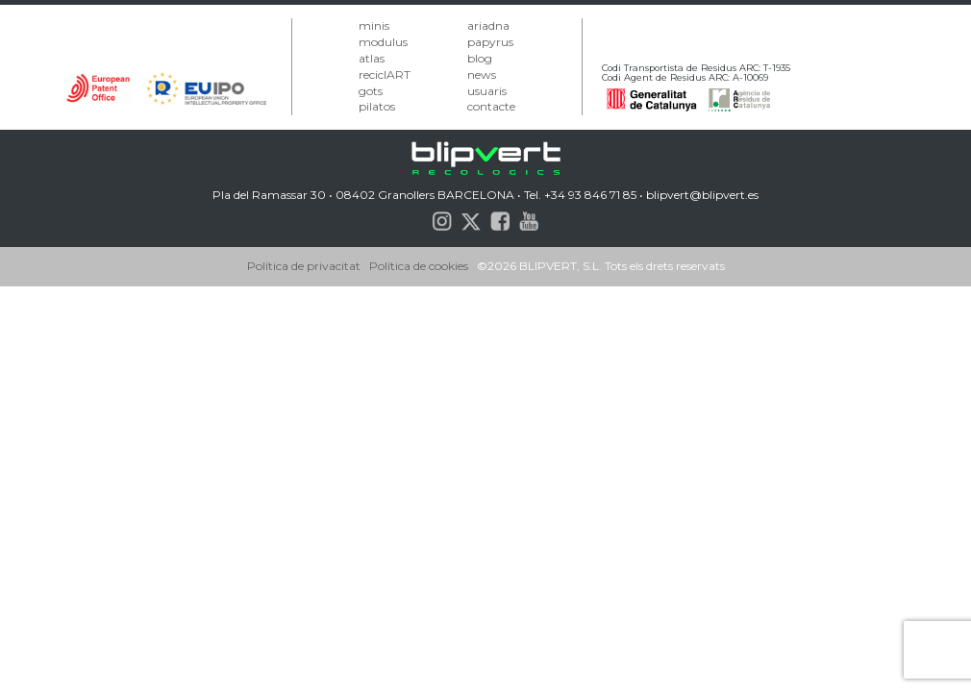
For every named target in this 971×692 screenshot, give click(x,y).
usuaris (487, 91)
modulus (383, 42)
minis (374, 25)
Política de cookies (418, 266)
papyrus (490, 42)
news (481, 74)
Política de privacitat (304, 266)
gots (371, 91)
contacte (491, 106)
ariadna (488, 25)
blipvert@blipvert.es (702, 194)
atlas (372, 58)
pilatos (377, 106)
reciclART (385, 74)
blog (479, 58)
